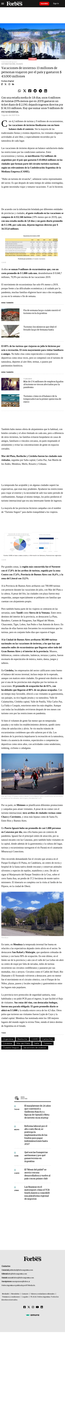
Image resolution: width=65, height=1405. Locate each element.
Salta (36, 1043)
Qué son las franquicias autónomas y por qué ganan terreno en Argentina (36, 1157)
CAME (35, 1039)
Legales (25, 1297)
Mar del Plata (23, 1043)
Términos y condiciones (11, 1297)
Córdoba (7, 1043)
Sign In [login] (56, 3)
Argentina (8, 1039)
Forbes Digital (7, 81)
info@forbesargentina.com (17, 1274)
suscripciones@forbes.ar (21, 1281)
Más (36, 1098)
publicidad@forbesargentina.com (21, 1270)
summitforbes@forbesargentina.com (21, 1278)
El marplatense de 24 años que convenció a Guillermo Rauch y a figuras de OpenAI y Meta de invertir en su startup (37, 1112)
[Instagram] (33, 1307)
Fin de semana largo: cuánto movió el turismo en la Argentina (42, 311)
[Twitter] (28, 1307)
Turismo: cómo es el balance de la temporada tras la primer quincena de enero (42, 399)
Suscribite (44, 4)
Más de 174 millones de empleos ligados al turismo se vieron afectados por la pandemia (43, 385)
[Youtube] (37, 1307)
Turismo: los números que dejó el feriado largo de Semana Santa (39, 328)
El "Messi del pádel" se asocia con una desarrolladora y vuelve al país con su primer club (37, 1174)
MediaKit (5, 1294)
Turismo (48, 1043)
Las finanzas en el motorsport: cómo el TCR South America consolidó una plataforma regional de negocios (37, 1193)
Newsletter (15, 1294)
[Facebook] (24, 1307)
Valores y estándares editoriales (43, 1294)
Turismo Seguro (11, 1047)
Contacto (25, 1294)
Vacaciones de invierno (35, 1047)
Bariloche (22, 1039)
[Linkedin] (42, 1307)
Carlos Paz (47, 1039)
